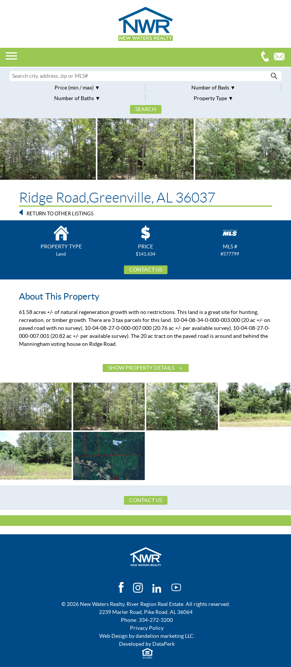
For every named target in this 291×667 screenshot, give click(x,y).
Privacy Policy (147, 628)
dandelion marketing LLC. (165, 636)
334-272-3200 (267, 57)
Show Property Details (141, 368)
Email (281, 57)
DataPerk (163, 644)
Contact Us (145, 270)
